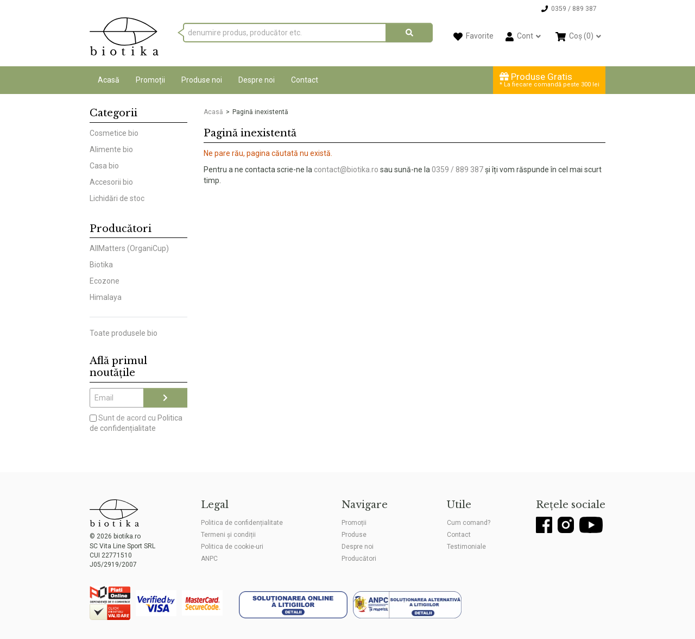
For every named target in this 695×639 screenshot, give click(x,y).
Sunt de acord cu (136, 423)
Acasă (108, 80)
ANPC (209, 558)
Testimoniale (466, 546)
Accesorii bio (111, 182)
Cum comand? (468, 523)
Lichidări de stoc (117, 198)
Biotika (101, 264)
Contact (304, 80)
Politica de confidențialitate (242, 523)
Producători (359, 558)
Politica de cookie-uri (232, 546)
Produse (354, 534)
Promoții (150, 80)
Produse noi (201, 80)
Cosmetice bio (114, 133)
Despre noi (256, 80)
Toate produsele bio (123, 333)
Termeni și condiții (228, 534)
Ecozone (104, 281)
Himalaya (106, 297)
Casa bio (104, 165)
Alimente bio (111, 149)
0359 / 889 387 (457, 169)
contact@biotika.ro (346, 169)
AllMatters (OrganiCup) (129, 248)
